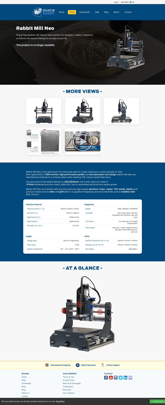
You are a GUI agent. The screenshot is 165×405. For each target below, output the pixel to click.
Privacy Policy (68, 380)
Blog (106, 12)
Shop (72, 12)
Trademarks (68, 386)
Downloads (84, 12)
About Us (25, 393)
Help (97, 12)
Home (62, 12)
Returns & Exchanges (72, 383)
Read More (60, 401)
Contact (128, 12)
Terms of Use (68, 377)
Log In (116, 2)
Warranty (67, 390)
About (116, 12)
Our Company (68, 393)
